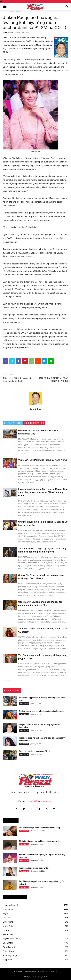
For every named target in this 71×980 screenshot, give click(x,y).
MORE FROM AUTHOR (34, 423)
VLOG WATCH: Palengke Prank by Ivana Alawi (42, 459)
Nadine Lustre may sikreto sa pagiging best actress (41, 711)
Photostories (24, 704)
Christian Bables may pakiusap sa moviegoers (39, 841)
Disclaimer (18, 972)
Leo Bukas (9, 32)
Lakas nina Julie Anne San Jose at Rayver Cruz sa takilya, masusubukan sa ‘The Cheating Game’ (43, 492)
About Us (53, 972)
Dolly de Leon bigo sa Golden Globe (34, 751)
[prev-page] (4, 682)
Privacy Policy (30, 972)
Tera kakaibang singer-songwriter (34, 868)
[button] (4, 6)
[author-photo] (35, 405)
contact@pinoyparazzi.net (41, 801)
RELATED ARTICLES (13, 423)
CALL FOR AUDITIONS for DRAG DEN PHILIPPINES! (53, 379)
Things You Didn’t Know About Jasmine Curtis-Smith (17, 379)
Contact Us (42, 972)
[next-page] (9, 682)
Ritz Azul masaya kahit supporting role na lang (39, 828)
